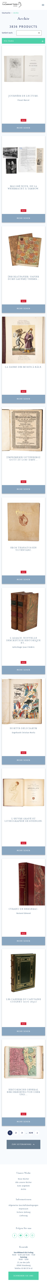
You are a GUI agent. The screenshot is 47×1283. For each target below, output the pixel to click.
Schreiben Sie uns (23, 1276)
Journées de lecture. (24, 95)
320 (31, 1132)
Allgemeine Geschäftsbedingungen (23, 1205)
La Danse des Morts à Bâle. (23, 366)
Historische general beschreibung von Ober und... (23, 1092)
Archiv (23, 1189)
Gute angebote (23, 1186)
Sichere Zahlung (23, 1212)
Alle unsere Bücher (23, 1182)
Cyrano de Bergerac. (23, 908)
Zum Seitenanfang (23, 1144)
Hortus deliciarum (23, 727)
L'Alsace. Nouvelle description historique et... (23, 640)
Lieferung (23, 1216)
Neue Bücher (23, 1179)
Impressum (23, 1209)
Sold (23, 120)
